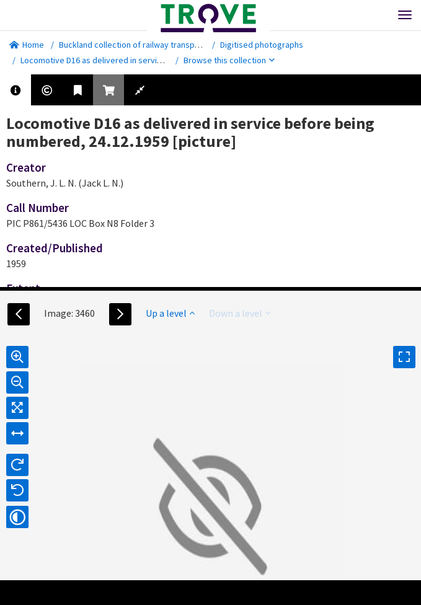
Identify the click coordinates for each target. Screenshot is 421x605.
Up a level (170, 313)
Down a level (239, 313)
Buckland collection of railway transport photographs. (158, 44)
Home (26, 44)
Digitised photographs (261, 44)
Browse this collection (229, 60)
